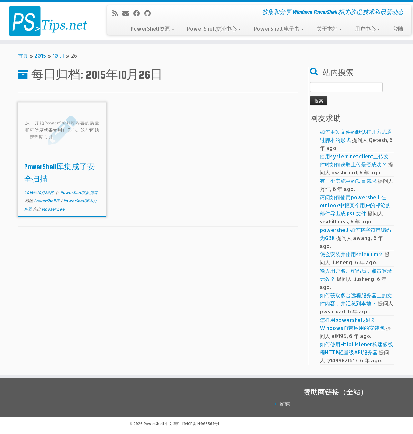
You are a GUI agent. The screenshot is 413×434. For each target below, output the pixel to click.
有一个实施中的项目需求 (348, 180)
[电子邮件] (127, 13)
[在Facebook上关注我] (138, 13)
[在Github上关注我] (149, 13)
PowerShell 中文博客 (161, 423)
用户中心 (367, 28)
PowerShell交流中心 (214, 28)
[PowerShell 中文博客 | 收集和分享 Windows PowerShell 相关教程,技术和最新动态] (47, 21)
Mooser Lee (53, 209)
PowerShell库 (47, 200)
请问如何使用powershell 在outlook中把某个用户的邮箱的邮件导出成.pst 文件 (355, 205)
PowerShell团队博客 (79, 192)
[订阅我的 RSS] (117, 13)
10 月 (59, 55)
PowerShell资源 (152, 28)
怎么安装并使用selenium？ (351, 254)
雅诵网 (285, 404)
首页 (23, 55)
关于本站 (329, 28)
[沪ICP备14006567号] (200, 423)
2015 (40, 55)
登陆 (398, 28)
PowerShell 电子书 (279, 28)
